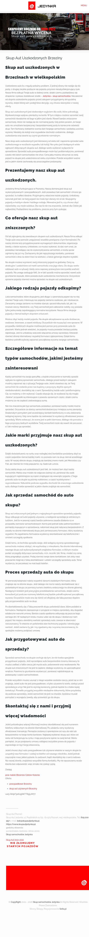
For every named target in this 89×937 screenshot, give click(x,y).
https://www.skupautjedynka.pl (21, 824)
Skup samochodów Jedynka (19, 834)
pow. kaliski (10, 775)
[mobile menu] (85, 5)
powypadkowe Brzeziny (20, 784)
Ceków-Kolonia (32, 775)
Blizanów (20, 775)
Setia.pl (63, 909)
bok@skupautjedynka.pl (28, 821)
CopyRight (16, 902)
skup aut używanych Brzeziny (23, 788)
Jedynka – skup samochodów (57, 96)
